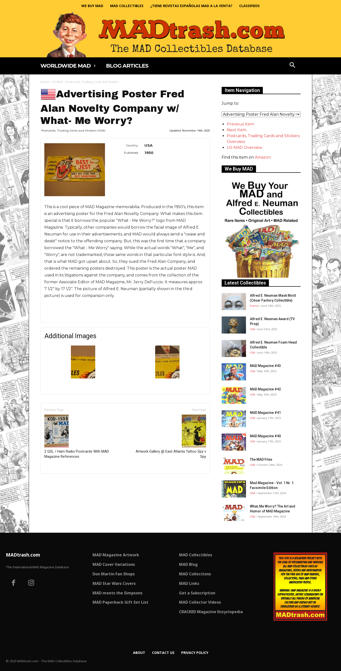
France (254, 305)
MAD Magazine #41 (265, 413)
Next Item (236, 130)
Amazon (263, 157)
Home (44, 82)
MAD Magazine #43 (265, 366)
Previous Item (240, 124)
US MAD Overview (244, 147)
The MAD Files (261, 459)
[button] (292, 65)
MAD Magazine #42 (265, 389)
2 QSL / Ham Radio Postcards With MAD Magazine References (76, 437)
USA (252, 329)
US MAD (57, 82)
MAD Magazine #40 (265, 436)
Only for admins (57, 481)
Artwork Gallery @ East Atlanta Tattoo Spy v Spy (171, 437)
